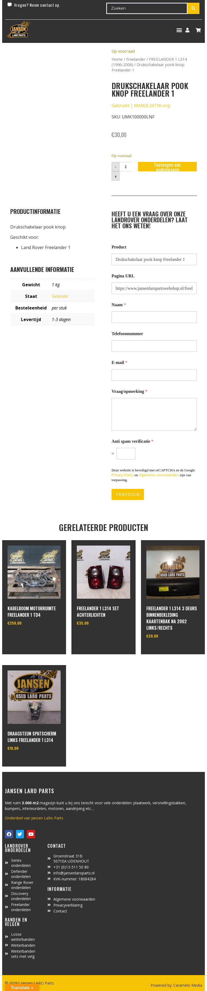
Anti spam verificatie (132, 441)
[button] (179, 30)
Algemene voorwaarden (159, 474)
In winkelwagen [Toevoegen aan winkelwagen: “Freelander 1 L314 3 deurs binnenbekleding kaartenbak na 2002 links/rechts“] (166, 650)
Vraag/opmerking (129, 391)
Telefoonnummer (127, 333)
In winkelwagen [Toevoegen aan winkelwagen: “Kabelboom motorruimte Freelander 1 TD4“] (27, 637)
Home (117, 59)
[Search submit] (193, 8)
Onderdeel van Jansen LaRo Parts (34, 817)
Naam (119, 304)
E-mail (119, 362)
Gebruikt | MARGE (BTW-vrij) (141, 105)
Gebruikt (60, 296)
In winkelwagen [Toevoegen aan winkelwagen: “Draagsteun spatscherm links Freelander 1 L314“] (27, 762)
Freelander (136, 59)
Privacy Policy (123, 474)
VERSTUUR (128, 494)
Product (119, 247)
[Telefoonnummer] (154, 346)
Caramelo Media (187, 985)
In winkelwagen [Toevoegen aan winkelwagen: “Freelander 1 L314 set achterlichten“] (97, 637)
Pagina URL (123, 276)
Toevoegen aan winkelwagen (167, 166)
